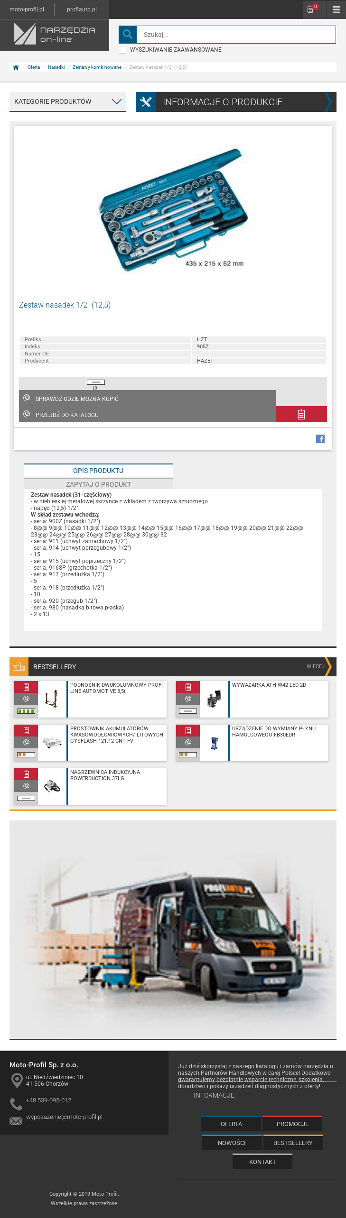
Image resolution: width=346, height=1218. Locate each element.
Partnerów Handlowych (231, 1073)
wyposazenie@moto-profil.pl (64, 1116)
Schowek (315, 6)
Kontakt (262, 1161)
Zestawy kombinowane (97, 67)
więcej (316, 667)
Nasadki (56, 67)
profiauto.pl (82, 9)
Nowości (232, 1142)
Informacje (214, 1095)
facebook (320, 439)
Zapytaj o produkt (98, 484)
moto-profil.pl (26, 9)
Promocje (293, 1123)
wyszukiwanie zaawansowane (170, 49)
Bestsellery (293, 1142)
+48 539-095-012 (48, 1100)
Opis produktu (98, 470)
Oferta (34, 67)
